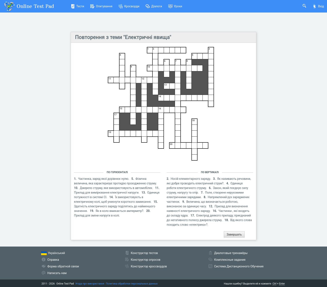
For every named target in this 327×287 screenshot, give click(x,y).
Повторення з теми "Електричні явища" (123, 37)
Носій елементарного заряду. (191, 178)
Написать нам (57, 273)
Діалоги (154, 6)
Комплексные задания (229, 259)
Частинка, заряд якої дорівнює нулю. (104, 178)
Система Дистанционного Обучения (238, 266)
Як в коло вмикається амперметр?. (120, 211)
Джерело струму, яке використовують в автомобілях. (117, 188)
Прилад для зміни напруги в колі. (97, 215)
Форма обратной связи (63, 266)
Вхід (318, 6)
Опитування (101, 6)
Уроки (175, 6)
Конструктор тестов (144, 253)
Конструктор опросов (145, 259)
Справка (53, 259)
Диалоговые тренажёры (231, 253)
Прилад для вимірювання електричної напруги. (107, 192)
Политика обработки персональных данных (132, 283)
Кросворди (129, 6)
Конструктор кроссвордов (149, 266)
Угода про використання (89, 283)
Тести (77, 6)
